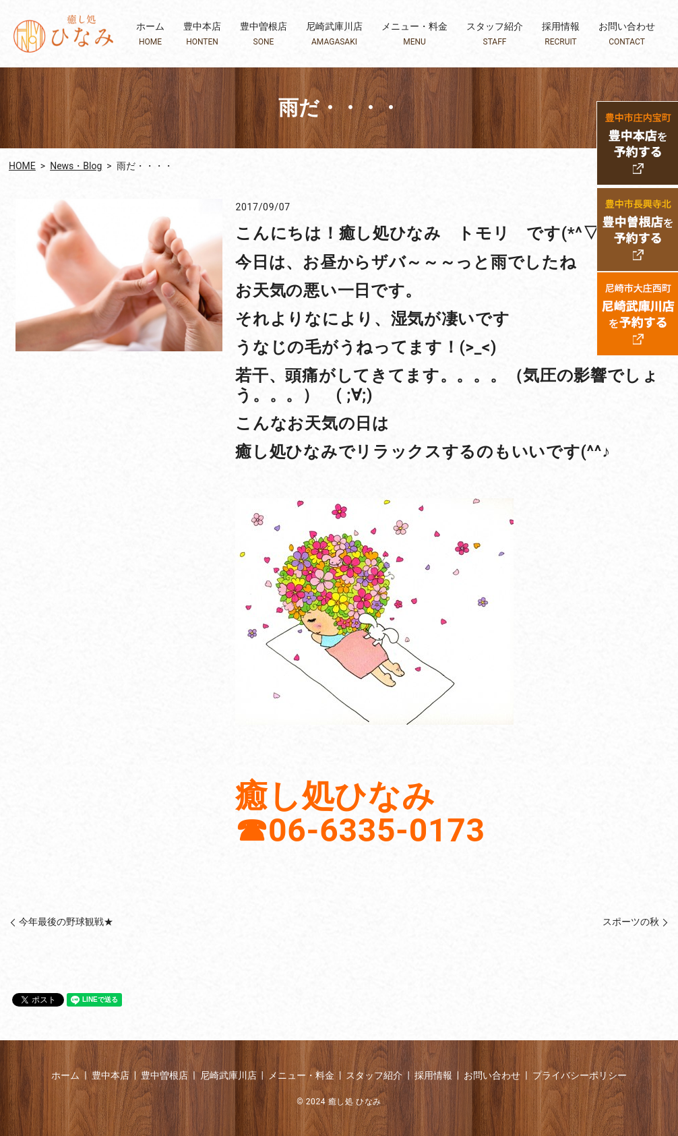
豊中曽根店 (263, 34)
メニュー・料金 (414, 34)
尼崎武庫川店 (334, 34)
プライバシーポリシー (579, 1075)
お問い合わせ (626, 34)
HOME (22, 165)
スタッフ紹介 (494, 34)
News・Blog (76, 165)
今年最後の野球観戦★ (66, 921)
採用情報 (561, 34)
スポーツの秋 (631, 921)
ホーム (150, 34)
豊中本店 (202, 34)
